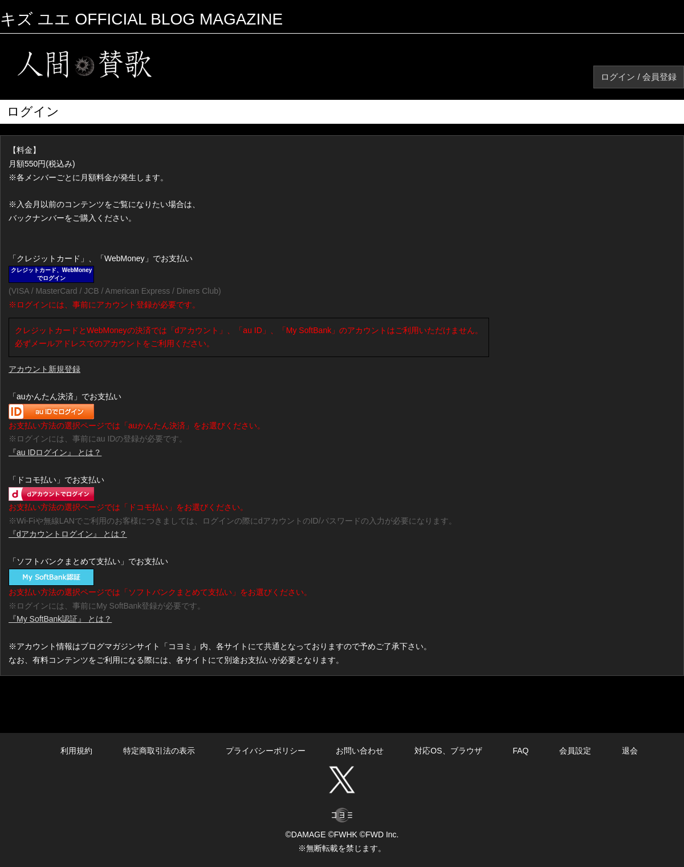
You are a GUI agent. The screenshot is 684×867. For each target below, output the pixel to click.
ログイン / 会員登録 (639, 77)
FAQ (520, 750)
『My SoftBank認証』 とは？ (60, 618)
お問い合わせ (360, 750)
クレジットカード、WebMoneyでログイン (51, 274)
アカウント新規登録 (44, 369)
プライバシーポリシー (266, 750)
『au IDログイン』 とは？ (55, 452)
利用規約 (76, 750)
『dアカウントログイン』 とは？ (68, 533)
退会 (630, 750)
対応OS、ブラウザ (448, 750)
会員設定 (575, 750)
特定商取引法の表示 (159, 750)
